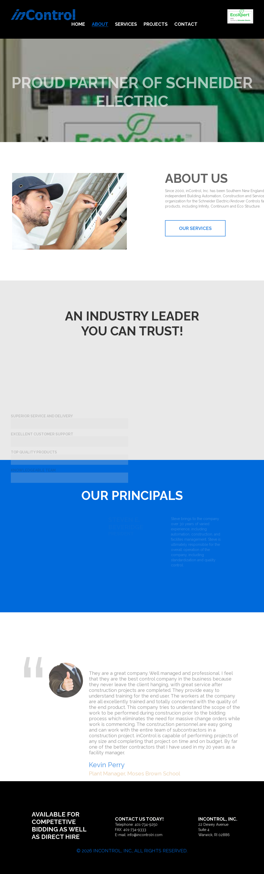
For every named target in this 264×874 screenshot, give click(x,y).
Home (78, 24)
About (100, 24)
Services (126, 24)
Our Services (210, 228)
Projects (156, 24)
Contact (185, 24)
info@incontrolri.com (144, 835)
